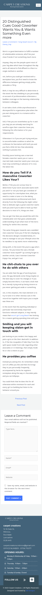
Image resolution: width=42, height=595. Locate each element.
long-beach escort (25, 42)
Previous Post (21, 398)
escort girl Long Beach (20, 315)
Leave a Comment (10, 42)
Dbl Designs (30, 591)
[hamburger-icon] (38, 5)
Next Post (21, 405)
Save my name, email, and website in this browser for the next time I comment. (20, 488)
